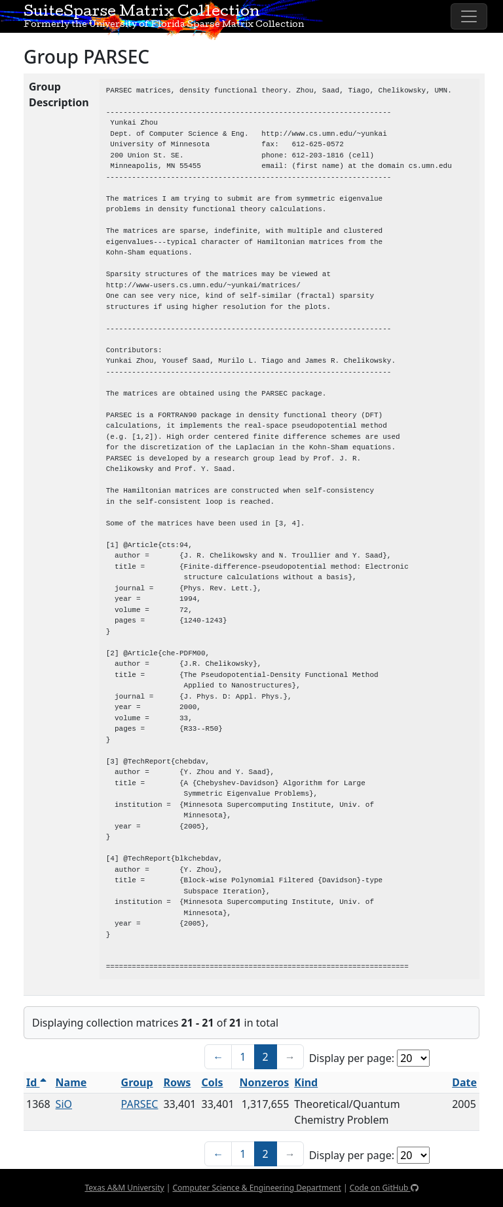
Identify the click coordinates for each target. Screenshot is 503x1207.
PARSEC (139, 1104)
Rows (177, 1082)
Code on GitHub (384, 1187)
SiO (64, 1104)
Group (137, 1082)
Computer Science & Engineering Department (256, 1187)
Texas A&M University (124, 1187)
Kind (306, 1082)
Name (71, 1082)
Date (464, 1082)
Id (36, 1082)
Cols (212, 1082)
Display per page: (351, 1058)
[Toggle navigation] (469, 16)
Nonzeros (264, 1082)
